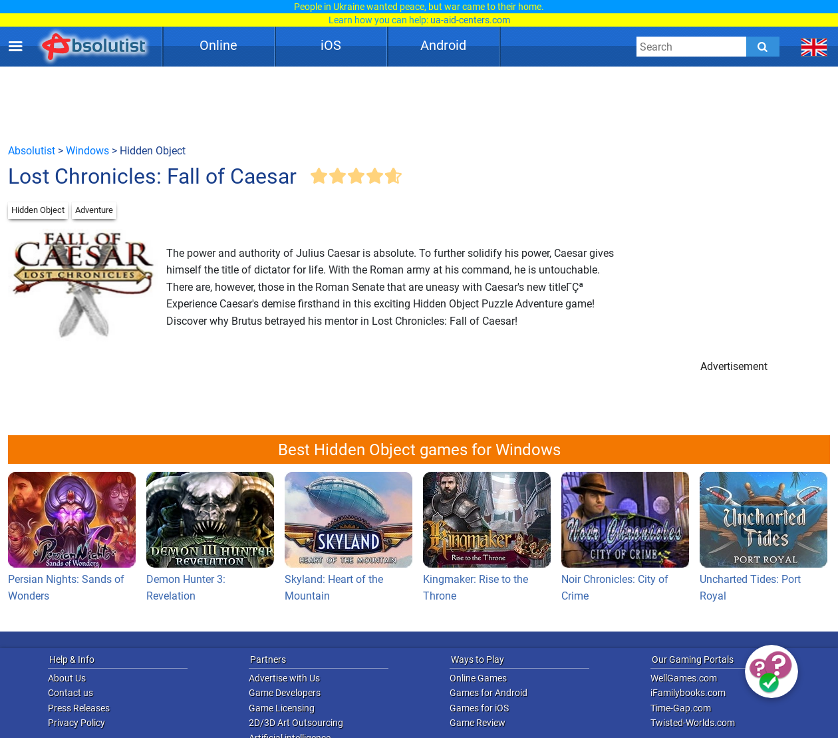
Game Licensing (282, 708)
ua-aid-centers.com (470, 20)
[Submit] (762, 47)
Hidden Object (38, 210)
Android (443, 45)
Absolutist (31, 150)
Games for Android (488, 692)
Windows (87, 150)
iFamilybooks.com (688, 692)
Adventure (94, 210)
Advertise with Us (284, 678)
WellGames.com (683, 678)
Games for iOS (479, 708)
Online (218, 45)
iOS (331, 45)
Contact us (70, 692)
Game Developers (285, 692)
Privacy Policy (76, 722)
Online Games (478, 678)
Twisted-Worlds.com (692, 722)
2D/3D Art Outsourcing (296, 722)
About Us (67, 678)
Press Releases (79, 708)
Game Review (477, 722)
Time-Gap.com (680, 708)
